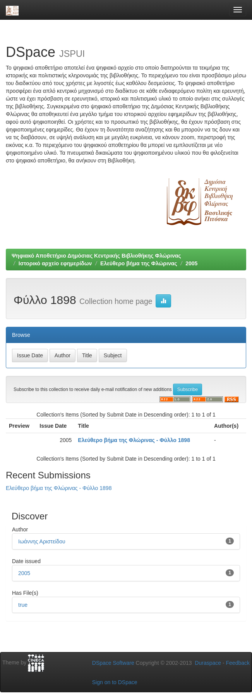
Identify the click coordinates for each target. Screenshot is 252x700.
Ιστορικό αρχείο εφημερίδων (55, 263)
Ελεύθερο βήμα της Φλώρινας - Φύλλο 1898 (134, 440)
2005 (191, 263)
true (22, 605)
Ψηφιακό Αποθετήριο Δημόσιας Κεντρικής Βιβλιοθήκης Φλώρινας (96, 256)
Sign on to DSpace (114, 682)
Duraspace (208, 663)
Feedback (238, 663)
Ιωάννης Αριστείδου (41, 541)
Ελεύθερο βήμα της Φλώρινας (138, 263)
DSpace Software (113, 663)
